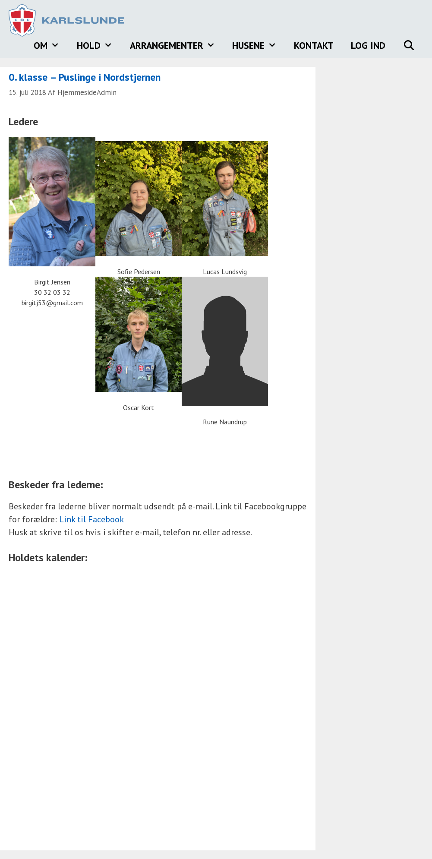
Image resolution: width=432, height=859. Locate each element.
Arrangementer (177, 45)
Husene (258, 45)
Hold (99, 45)
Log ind (368, 45)
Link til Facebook (91, 519)
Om (51, 45)
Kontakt (314, 45)
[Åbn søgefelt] (408, 45)
